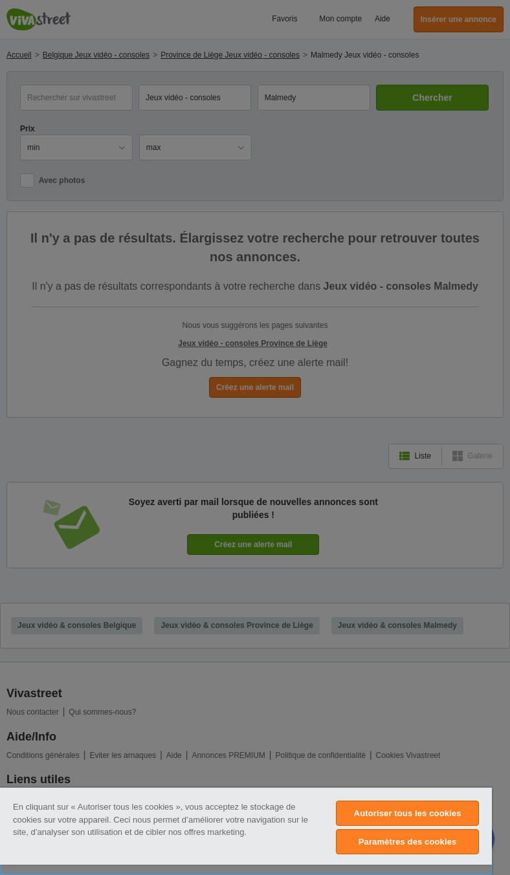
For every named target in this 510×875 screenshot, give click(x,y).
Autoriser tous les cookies (407, 813)
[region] (246, 831)
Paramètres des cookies (408, 842)
